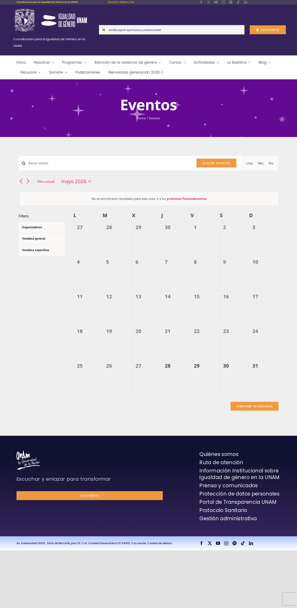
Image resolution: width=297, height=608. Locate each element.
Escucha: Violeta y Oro (121, 2)
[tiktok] (238, 2)
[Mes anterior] (21, 181)
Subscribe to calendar (254, 406)
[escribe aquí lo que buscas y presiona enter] (172, 30)
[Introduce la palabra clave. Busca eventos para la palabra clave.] (110, 163)
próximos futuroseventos (186, 199)
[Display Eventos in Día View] (271, 163)
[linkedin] (245, 2)
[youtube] (216, 2)
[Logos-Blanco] (50, 9)
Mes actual (45, 181)
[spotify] (230, 2)
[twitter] (208, 2)
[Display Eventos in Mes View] (261, 163)
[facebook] (201, 2)
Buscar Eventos (216, 163)
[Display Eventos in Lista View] (249, 163)
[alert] (149, 198)
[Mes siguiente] (28, 181)
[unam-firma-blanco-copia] (28, 452)
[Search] (103, 30)
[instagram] (223, 2)
